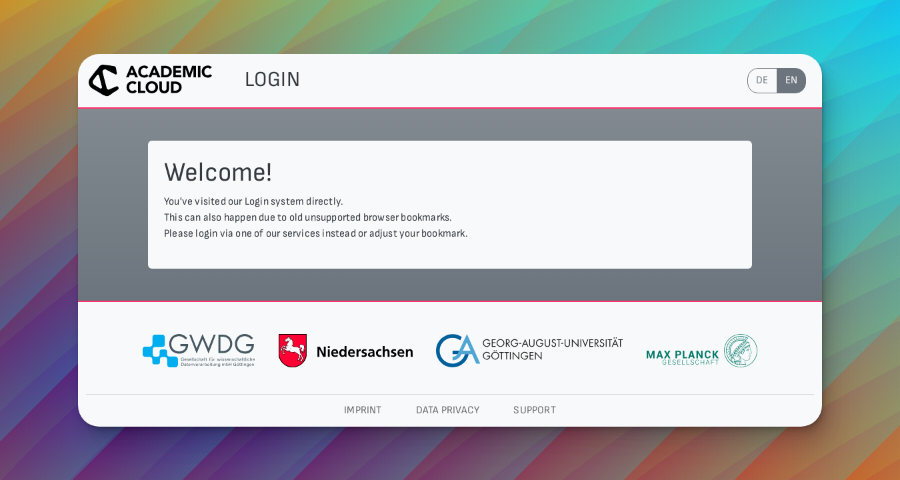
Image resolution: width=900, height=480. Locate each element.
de (762, 80)
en (791, 80)
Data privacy (447, 410)
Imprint (362, 410)
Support (534, 410)
